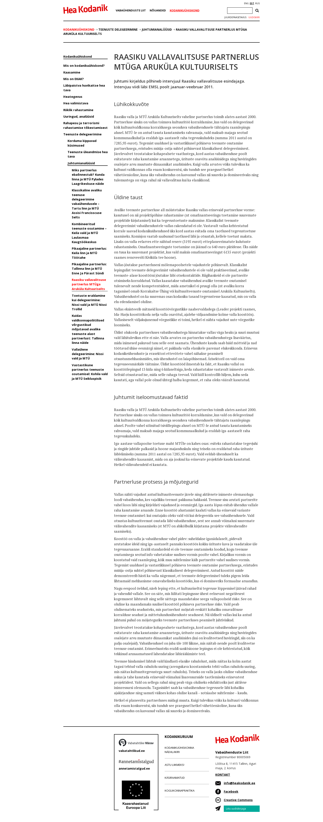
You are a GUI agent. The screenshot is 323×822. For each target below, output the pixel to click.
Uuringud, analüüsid (78, 116)
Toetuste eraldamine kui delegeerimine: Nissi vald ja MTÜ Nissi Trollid (89, 302)
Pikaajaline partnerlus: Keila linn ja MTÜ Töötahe (89, 253)
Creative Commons (238, 800)
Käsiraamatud (175, 778)
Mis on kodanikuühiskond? (84, 65)
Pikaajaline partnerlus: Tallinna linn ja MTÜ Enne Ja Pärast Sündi (89, 268)
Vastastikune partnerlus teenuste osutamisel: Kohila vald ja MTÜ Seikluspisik (90, 372)
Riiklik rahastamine (78, 110)
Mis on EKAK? (73, 79)
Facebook (231, 791)
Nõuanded (158, 10)
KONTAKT (222, 775)
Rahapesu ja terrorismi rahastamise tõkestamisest (85, 125)
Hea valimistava (75, 103)
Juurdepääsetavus (235, 17)
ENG (246, 3)
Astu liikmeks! (174, 765)
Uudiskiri (254, 17)
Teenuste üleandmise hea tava (88, 154)
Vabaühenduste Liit (131, 10)
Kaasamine (71, 72)
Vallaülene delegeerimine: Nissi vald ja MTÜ (87, 354)
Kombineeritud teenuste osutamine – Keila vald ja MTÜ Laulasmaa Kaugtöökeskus (89, 233)
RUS (257, 3)
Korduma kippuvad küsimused (82, 143)
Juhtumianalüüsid (157, 29)
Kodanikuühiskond (185, 10)
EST (252, 3)
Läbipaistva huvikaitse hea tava (84, 87)
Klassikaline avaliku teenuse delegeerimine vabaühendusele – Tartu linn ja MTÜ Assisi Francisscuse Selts (87, 203)
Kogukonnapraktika (179, 790)
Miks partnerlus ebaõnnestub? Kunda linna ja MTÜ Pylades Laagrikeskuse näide (88, 177)
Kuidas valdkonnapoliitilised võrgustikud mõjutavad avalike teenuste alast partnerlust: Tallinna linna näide (88, 329)
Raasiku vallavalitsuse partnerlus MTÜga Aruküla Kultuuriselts (89, 284)
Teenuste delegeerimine (118, 29)
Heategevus (72, 96)
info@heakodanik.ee (239, 783)
